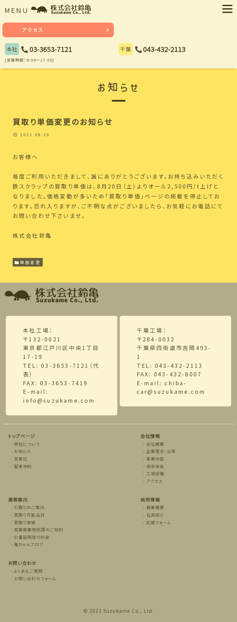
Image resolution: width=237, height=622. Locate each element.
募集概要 (155, 507)
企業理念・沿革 (161, 451)
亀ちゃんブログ (28, 544)
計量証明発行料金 (32, 537)
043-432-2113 (164, 49)
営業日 (21, 459)
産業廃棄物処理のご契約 (38, 529)
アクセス (33, 29)
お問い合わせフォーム (35, 578)
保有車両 (155, 466)
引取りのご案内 (29, 507)
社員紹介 (155, 515)
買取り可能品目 (29, 515)
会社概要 (155, 444)
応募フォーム (158, 522)
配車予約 (23, 466)
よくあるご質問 (28, 571)
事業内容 (155, 459)
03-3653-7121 (50, 49)
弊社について (27, 444)
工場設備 (155, 473)
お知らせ (22, 451)
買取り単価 (25, 522)
